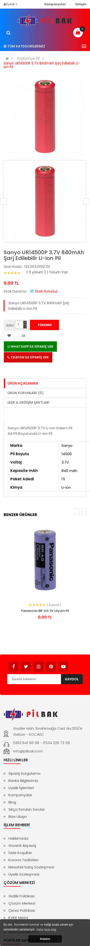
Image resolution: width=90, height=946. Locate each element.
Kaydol (72, 679)
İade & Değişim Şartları (28, 402)
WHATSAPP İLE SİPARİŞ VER (30, 346)
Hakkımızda (18, 838)
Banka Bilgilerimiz (23, 780)
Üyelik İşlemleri (21, 787)
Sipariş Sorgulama (24, 773)
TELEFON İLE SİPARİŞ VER (28, 357)
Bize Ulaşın (17, 816)
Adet (10, 325)
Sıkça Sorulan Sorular (26, 809)
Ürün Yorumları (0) (25, 392)
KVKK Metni (18, 917)
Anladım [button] (45, 938)
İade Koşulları (20, 852)
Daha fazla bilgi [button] (46, 929)
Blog (12, 802)
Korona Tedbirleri (23, 859)
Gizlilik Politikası (21, 896)
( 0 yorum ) (36, 272)
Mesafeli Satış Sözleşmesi (31, 867)
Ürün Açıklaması (22, 383)
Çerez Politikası (21, 910)
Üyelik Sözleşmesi (23, 874)
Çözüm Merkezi (21, 903)
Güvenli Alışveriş (22, 845)
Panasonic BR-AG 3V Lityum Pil (45, 610)
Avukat (76, 664)
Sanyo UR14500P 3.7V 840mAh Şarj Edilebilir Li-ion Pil (42, 65)
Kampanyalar (20, 794)
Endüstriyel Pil (28, 58)
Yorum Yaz (58, 272)
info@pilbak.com (28, 751)
